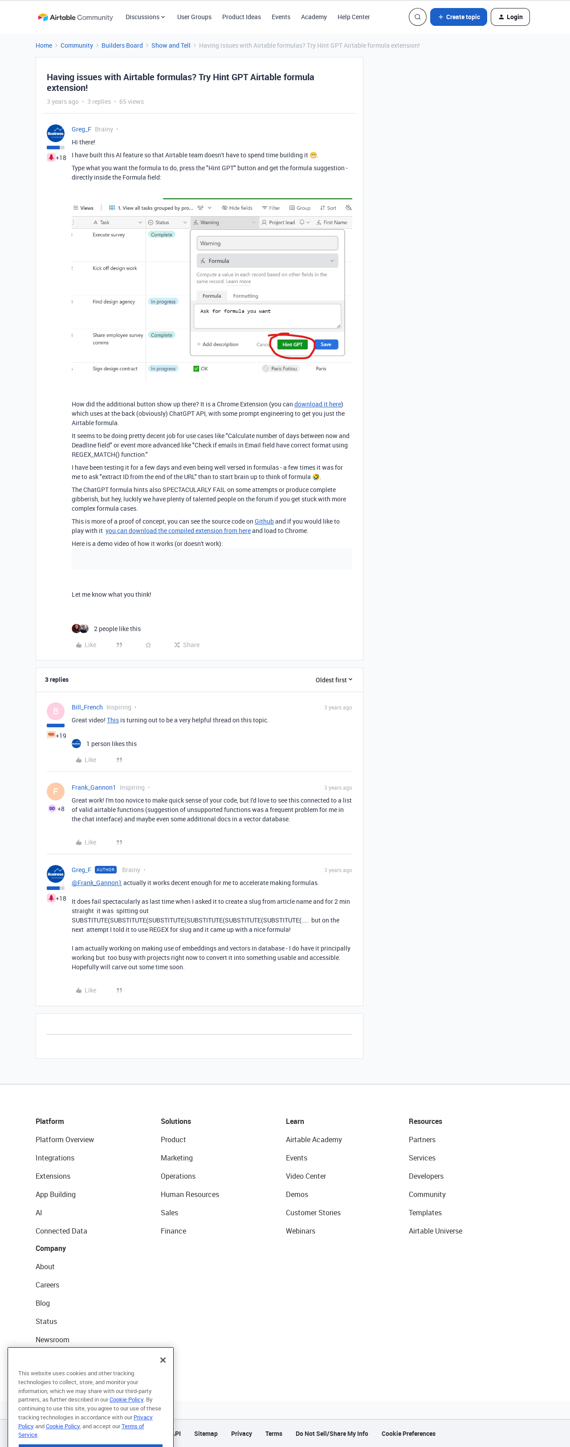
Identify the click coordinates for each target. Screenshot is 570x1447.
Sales (169, 1212)
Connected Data (61, 1231)
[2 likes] (106, 628)
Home (44, 45)
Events (281, 16)
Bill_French (87, 707)
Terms (273, 1433)
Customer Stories (313, 1212)
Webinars (300, 1231)
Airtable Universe (435, 1231)
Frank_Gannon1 (94, 787)
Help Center (354, 16)
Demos (297, 1194)
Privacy (241, 1433)
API (176, 1433)
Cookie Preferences (409, 1433)
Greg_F (81, 129)
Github (264, 521)
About (45, 1266)
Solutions (176, 1121)
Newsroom (52, 1340)
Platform (50, 1121)
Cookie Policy (126, 1418)
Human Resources (190, 1194)
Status (46, 1321)
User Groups (194, 16)
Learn (295, 1121)
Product (173, 1139)
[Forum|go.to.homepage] (75, 17)
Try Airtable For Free (67, 1358)
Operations (178, 1176)
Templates (425, 1212)
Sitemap (206, 1433)
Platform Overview (65, 1139)
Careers (47, 1285)
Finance (173, 1231)
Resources (425, 1121)
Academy (314, 16)
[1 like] (104, 743)
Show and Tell (171, 45)
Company (51, 1248)
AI (39, 1212)
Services (422, 1158)
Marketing (177, 1158)
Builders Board (122, 45)
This (113, 720)
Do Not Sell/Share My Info (332, 1433)
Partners (422, 1139)
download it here (317, 404)
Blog (43, 1303)
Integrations (55, 1158)
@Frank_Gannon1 (97, 882)
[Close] (163, 1378)
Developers (426, 1176)
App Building (56, 1194)
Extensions (53, 1176)
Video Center (306, 1176)
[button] (458, 17)
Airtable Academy (314, 1139)
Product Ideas (241, 16)
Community (77, 45)
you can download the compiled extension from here (178, 530)
